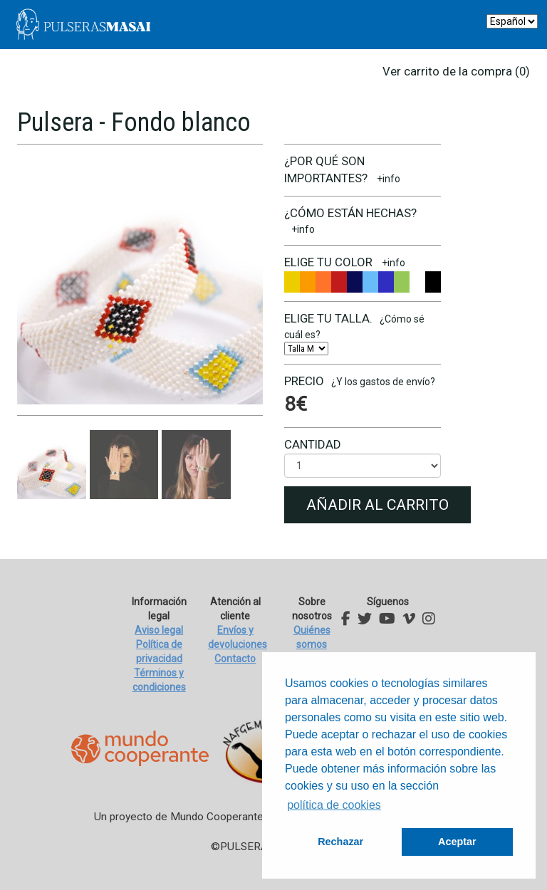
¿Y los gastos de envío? (383, 381)
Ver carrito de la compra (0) (456, 71)
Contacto (235, 658)
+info (388, 178)
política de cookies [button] (334, 805)
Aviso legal (159, 630)
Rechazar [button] (340, 841)
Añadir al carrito (377, 504)
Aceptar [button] (457, 841)
